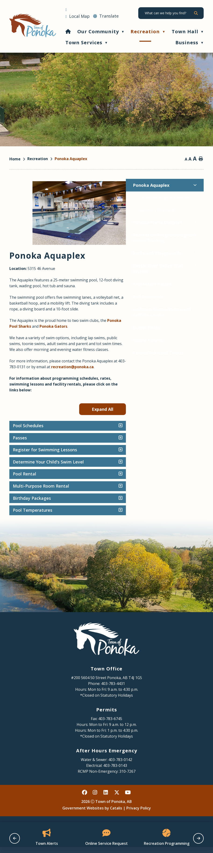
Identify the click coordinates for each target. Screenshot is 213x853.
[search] (169, 13)
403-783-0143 (115, 771)
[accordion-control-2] (197, 443)
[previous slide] (14, 838)
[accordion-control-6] (197, 492)
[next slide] (198, 838)
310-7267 (127, 777)
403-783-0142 (120, 765)
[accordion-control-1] (197, 431)
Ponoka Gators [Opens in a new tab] (161, 326)
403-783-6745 (110, 724)
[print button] (201, 159)
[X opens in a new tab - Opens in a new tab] (117, 798)
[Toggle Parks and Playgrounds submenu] (79, 253)
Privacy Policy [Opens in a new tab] (138, 813)
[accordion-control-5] (197, 479)
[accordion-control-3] (197, 455)
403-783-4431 (113, 689)
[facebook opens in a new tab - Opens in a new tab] (85, 798)
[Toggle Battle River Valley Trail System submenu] (79, 265)
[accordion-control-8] (197, 516)
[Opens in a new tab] (77, 16)
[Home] (68, 31)
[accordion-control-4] (197, 468)
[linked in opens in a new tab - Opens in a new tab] (106, 798)
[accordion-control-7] (197, 504)
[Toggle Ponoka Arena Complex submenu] (79, 222)
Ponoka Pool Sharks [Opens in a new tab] (120, 326)
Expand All (180, 415)
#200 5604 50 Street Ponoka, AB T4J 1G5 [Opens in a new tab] (106, 683)
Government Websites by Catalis (92, 813)
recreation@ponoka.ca (166, 372)
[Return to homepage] (18, 159)
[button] (196, 13)
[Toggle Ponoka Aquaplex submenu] (78, 185)
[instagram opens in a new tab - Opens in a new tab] (95, 798)
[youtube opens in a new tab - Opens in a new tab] (128, 798)
